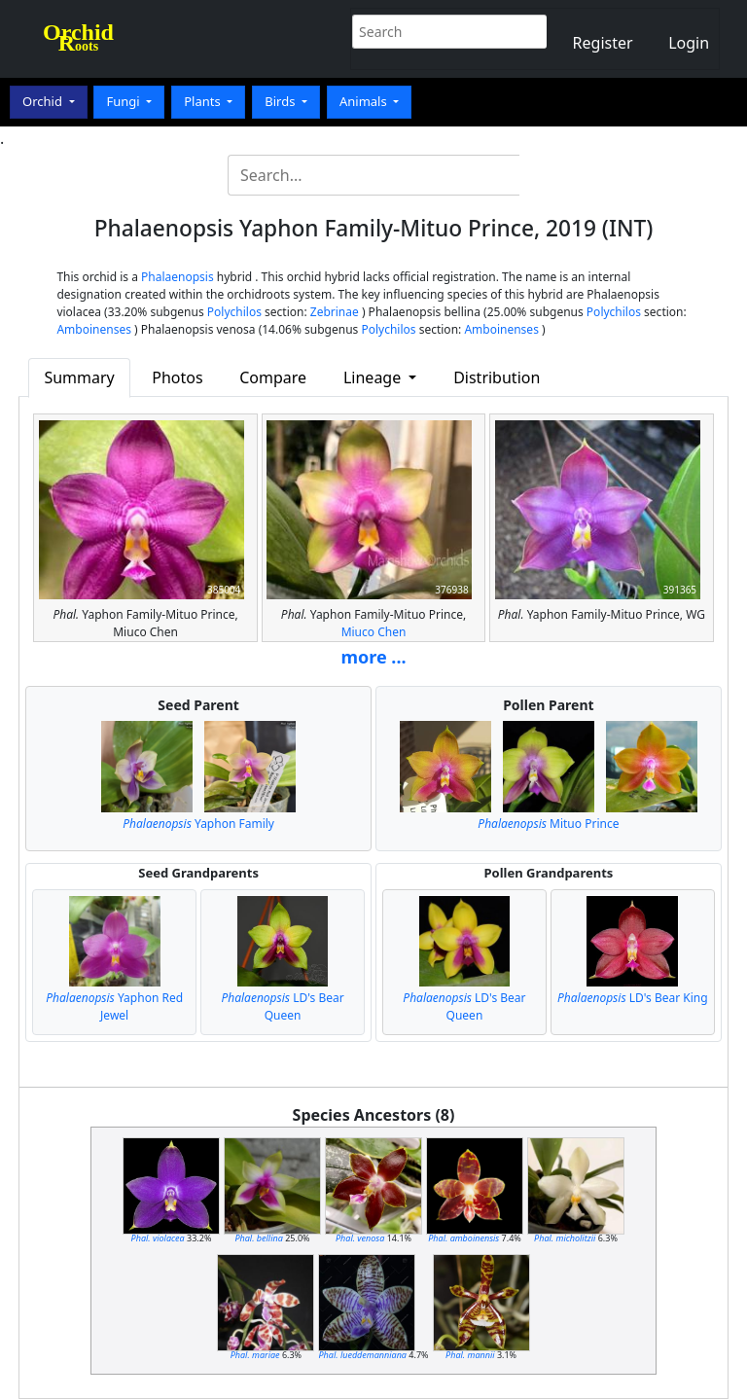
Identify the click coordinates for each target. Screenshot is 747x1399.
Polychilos (234, 312)
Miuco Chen (374, 632)
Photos (177, 377)
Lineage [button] (374, 377)
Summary (79, 377)
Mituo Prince (548, 823)
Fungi (124, 101)
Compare (272, 377)
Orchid (43, 101)
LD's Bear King (632, 997)
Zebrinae (334, 312)
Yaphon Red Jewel (114, 1006)
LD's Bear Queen (282, 1006)
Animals (364, 101)
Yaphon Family (198, 823)
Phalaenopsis (177, 277)
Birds (282, 101)
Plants (204, 101)
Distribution (496, 377)
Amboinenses (93, 329)
